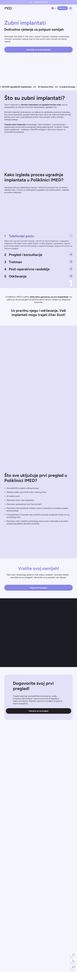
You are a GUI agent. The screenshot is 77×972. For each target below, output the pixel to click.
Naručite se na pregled (38, 711)
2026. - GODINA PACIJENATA (38, 2)
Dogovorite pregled (38, 588)
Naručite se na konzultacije (38, 50)
